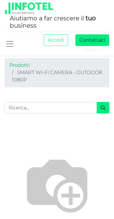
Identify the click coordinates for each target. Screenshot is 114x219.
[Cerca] (103, 107)
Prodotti (19, 65)
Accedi (56, 40)
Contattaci (92, 40)
